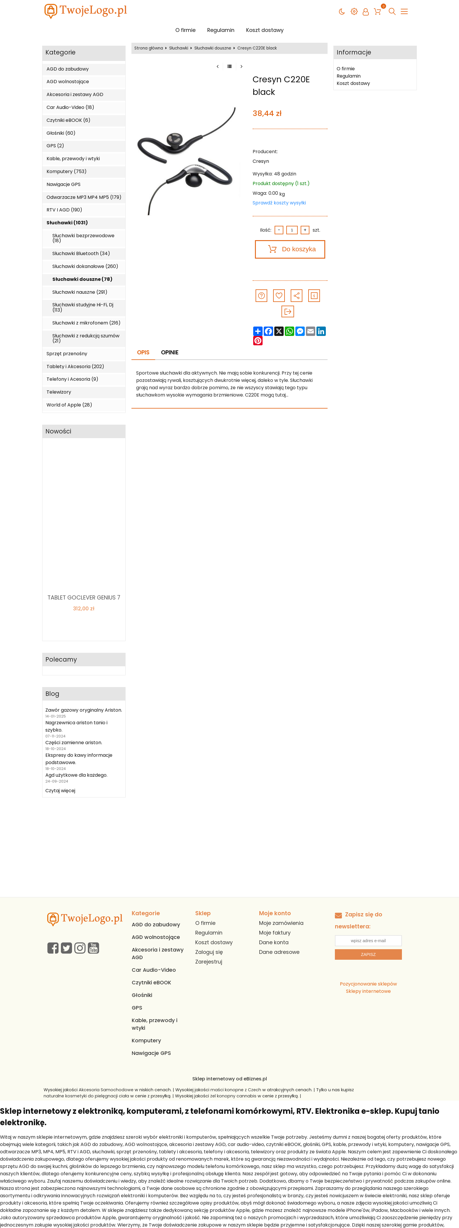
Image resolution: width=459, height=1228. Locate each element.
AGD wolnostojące (68, 81)
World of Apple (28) (69, 405)
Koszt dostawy (265, 30)
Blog (52, 694)
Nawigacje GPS (64, 184)
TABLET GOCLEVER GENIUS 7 (83, 598)
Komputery (146, 1040)
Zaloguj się (209, 952)
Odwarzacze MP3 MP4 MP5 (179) (84, 197)
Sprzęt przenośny (67, 353)
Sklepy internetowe (368, 991)
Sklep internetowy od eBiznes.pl (229, 1078)
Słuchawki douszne (212, 48)
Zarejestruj (208, 961)
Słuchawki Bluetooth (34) (81, 253)
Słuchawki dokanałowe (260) (85, 266)
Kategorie (60, 52)
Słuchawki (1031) (67, 223)
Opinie (170, 352)
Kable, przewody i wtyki (73, 158)
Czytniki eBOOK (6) (68, 120)
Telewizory (59, 392)
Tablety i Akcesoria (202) (75, 366)
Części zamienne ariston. (73, 742)
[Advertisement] (229, 853)
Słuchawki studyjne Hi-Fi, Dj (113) (82, 307)
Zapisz (368, 954)
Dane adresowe (279, 952)
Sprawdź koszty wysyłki (279, 202)
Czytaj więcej (60, 790)
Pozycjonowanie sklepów (368, 984)
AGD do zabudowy (68, 69)
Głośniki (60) (61, 133)
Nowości (58, 431)
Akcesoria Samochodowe (106, 1090)
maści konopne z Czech (235, 1090)
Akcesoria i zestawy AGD (75, 94)
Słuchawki (178, 48)
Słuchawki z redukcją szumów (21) (85, 338)
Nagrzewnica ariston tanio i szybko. (76, 726)
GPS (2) (55, 145)
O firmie (185, 30)
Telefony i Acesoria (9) (72, 379)
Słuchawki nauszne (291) (79, 292)
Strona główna (148, 48)
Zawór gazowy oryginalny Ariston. (83, 710)
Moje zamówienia (281, 923)
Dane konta (274, 942)
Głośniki (142, 995)
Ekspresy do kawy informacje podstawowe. (78, 759)
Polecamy (61, 659)
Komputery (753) (67, 171)
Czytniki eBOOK (151, 982)
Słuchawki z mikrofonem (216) (86, 323)
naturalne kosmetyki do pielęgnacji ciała (86, 1096)
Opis (143, 352)
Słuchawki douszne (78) (82, 279)
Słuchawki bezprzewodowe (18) (83, 238)
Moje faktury (275, 932)
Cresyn (261, 161)
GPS (137, 1007)
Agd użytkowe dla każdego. (76, 775)
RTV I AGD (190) (64, 210)
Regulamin (220, 30)
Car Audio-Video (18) (70, 107)
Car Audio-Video (154, 969)
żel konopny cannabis (233, 1096)
